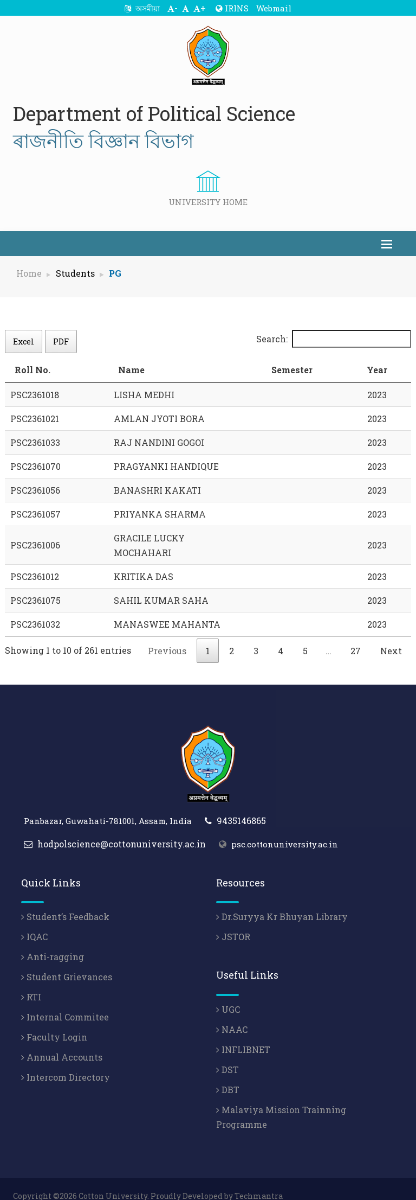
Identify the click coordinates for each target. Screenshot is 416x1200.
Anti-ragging (52, 942)
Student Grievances (66, 962)
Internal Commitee (65, 1002)
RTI (31, 982)
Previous (167, 636)
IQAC (34, 922)
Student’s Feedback (65, 902)
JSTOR (233, 922)
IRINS (232, 8)
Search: (333, 339)
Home (29, 273)
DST (227, 1055)
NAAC (232, 1014)
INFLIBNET (243, 1035)
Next (391, 636)
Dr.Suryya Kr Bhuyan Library (282, 902)
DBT (227, 1075)
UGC (228, 994)
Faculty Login (54, 1022)
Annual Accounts (61, 1042)
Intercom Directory (65, 1062)
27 (355, 636)
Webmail (273, 8)
